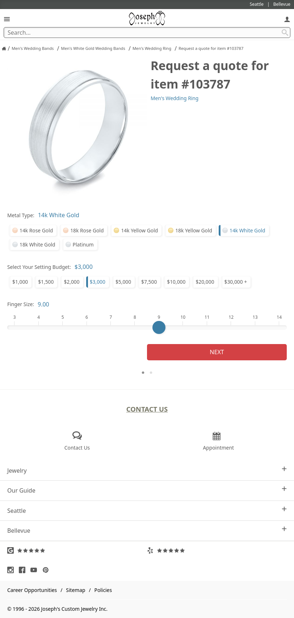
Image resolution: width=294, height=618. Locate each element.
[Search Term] (147, 32)
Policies (103, 590)
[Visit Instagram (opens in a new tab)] (12, 570)
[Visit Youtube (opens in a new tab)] (35, 570)
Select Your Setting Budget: (39, 266)
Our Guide (147, 490)
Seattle (147, 510)
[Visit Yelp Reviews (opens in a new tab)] (217, 550)
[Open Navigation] (7, 19)
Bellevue (147, 530)
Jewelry (147, 470)
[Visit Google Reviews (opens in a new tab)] (77, 550)
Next (217, 352)
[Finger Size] (147, 327)
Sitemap (75, 590)
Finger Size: (20, 304)
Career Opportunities (32, 590)
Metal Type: (20, 215)
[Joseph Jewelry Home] (4, 48)
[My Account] (287, 19)
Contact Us (147, 408)
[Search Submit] (285, 32)
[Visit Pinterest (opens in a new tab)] (47, 570)
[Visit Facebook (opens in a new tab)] (24, 570)
